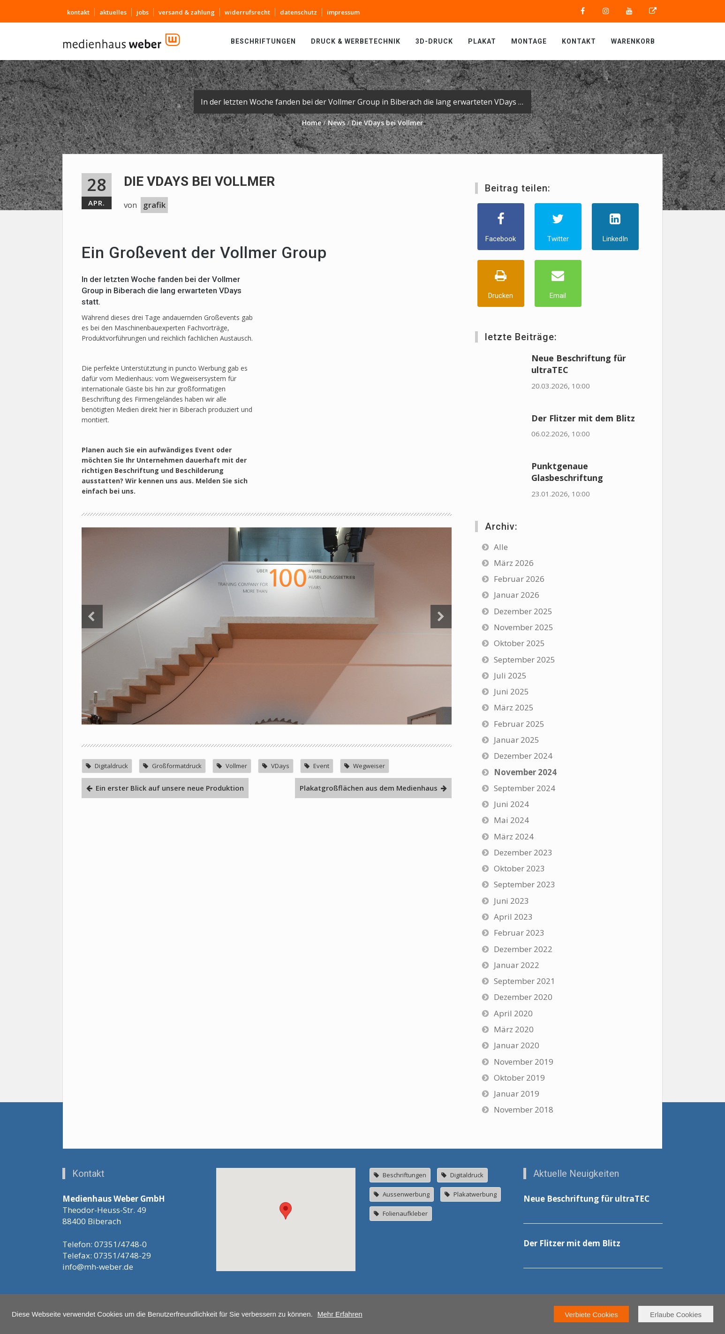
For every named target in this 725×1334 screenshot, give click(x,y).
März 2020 (514, 1029)
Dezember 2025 (523, 611)
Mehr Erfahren (339, 1314)
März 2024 (514, 836)
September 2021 (524, 981)
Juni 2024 (511, 804)
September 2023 (524, 884)
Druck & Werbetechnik (355, 41)
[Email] (558, 283)
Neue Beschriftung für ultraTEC (586, 1198)
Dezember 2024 (523, 755)
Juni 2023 (511, 900)
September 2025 (524, 659)
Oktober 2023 (519, 868)
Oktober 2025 (519, 643)
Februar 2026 (519, 578)
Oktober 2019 (519, 1077)
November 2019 (523, 1061)
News (336, 122)
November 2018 (523, 1109)
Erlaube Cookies (676, 1315)
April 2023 (513, 916)
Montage (529, 41)
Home (311, 122)
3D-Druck (434, 41)
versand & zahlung (187, 12)
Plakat (482, 41)
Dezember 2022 (523, 949)
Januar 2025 (516, 739)
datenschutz (298, 12)
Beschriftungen (263, 41)
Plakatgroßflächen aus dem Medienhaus (369, 1022)
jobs (142, 12)
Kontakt (579, 41)
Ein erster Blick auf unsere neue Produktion (170, 1022)
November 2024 (525, 772)
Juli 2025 (510, 675)
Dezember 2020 (523, 996)
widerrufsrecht (247, 12)
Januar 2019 (516, 1093)
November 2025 (523, 627)
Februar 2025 (519, 723)
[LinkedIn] (615, 226)
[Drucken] (500, 283)
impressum (343, 12)
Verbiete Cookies (591, 1315)
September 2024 (524, 788)
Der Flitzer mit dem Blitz (583, 418)
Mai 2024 (511, 820)
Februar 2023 (519, 932)
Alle (501, 546)
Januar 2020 (516, 1045)
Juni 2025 (511, 691)
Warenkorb (633, 41)
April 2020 (513, 1013)
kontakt (78, 12)
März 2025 (514, 707)
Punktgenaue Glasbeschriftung (567, 471)
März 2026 (514, 562)
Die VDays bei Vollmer (199, 181)
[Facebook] (500, 226)
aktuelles (113, 12)
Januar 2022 (516, 965)
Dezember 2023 (523, 852)
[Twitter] (558, 226)
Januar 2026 (516, 594)
